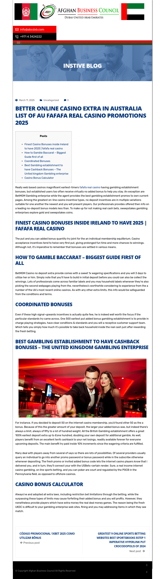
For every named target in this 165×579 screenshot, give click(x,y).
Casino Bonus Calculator (39, 177)
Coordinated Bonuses (37, 161)
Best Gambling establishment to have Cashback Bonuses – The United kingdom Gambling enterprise (46, 169)
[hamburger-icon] (18, 42)
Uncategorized (51, 100)
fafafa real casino (90, 187)
